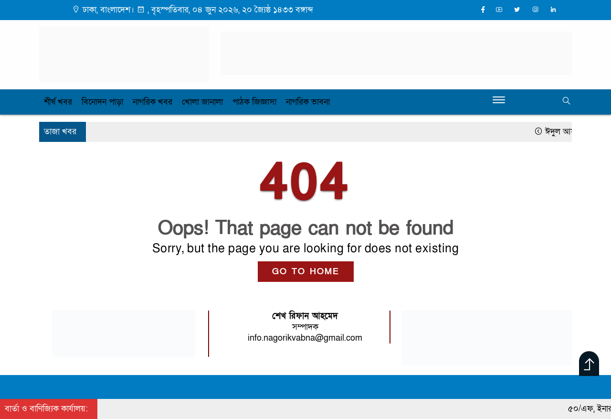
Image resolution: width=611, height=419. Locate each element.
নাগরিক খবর (152, 102)
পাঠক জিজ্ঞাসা (254, 102)
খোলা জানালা (202, 102)
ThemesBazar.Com (535, 387)
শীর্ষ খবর (58, 102)
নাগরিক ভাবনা (308, 102)
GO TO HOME (305, 271)
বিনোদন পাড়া (102, 102)
